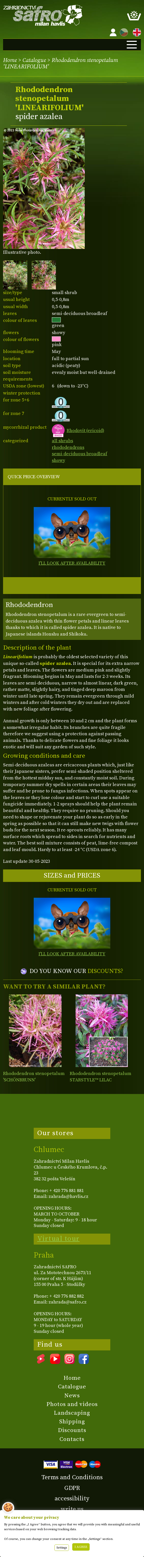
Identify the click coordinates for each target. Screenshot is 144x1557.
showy (58, 460)
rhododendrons (68, 447)
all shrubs (62, 441)
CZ (122, 31)
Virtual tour (58, 1238)
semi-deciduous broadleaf (79, 454)
